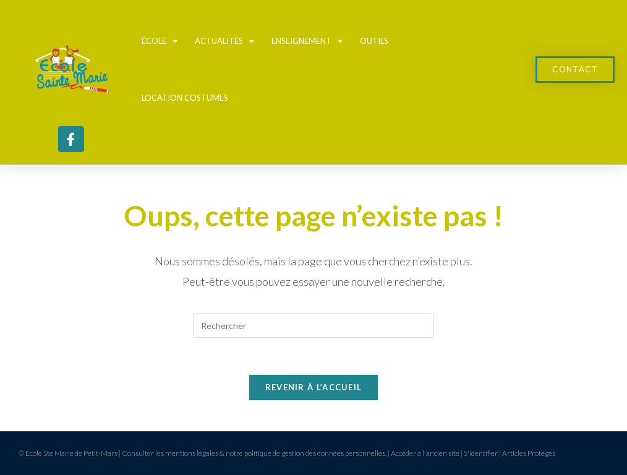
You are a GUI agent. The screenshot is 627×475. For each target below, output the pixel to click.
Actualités (224, 41)
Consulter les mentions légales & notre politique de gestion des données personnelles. (254, 453)
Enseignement (307, 41)
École (159, 41)
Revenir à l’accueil (313, 387)
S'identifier (481, 453)
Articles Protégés (528, 453)
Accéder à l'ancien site (425, 453)
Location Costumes (185, 98)
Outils (374, 41)
